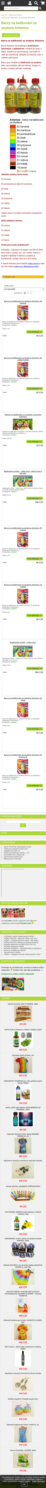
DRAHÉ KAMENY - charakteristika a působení (22, 948)
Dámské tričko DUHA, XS (23, 1055)
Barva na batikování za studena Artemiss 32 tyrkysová (23, 756)
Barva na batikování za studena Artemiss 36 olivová (23, 302)
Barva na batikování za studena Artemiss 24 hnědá (23, 586)
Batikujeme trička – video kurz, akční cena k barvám (23, 472)
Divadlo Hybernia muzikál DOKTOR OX (20, 944)
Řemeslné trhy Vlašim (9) (14, 855)
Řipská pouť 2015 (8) (12, 859)
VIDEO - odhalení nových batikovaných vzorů (22, 954)
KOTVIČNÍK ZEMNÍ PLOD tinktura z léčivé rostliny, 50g (23, 1213)
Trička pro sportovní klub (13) (15, 849)
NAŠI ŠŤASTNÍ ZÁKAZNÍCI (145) (17, 847)
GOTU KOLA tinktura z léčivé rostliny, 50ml (23, 1030)
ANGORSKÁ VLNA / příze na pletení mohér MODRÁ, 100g (23, 1240)
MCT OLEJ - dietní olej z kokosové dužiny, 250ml (23, 1348)
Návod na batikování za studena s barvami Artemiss (23, 416)
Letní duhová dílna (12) (13, 857)
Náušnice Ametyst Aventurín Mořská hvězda (23, 1161)
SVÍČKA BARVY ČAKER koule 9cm (23, 1399)
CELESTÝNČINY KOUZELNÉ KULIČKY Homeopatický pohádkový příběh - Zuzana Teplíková (23, 1294)
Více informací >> (34, 332)
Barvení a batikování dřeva (15, 950)
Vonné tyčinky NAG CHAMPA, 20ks (23, 1004)
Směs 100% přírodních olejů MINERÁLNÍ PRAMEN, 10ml (23, 1109)
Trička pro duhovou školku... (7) (16, 853)
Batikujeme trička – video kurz (23, 642)
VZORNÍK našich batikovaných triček (19, 936)
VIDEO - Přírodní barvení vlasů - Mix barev (21, 940)
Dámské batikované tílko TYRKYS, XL (23, 1425)
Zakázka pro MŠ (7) (12, 851)
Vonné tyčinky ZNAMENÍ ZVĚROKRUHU (23, 1186)
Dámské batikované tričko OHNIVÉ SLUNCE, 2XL (23, 1321)
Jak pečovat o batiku (12, 952)
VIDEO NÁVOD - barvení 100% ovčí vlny (20, 938)
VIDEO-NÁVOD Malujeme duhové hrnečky (21, 942)
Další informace (38, 1481)
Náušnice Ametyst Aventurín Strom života (23, 1373)
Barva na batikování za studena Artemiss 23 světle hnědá (23, 359)
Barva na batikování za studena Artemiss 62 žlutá (23, 699)
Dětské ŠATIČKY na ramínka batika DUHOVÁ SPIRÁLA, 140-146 (23, 1266)
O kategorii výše (8, 277)
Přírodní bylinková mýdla (14, 946)
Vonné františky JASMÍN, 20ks (23, 1450)
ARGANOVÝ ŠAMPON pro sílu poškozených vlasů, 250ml (23, 1082)
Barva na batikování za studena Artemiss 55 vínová (23, 529)
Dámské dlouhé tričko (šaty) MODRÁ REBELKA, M (23, 1135)
